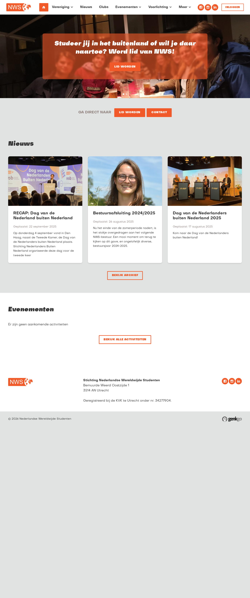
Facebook (201, 7)
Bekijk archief (125, 275)
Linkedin (215, 7)
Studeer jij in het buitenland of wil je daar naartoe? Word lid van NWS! (123, 94)
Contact (159, 112)
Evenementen (31, 310)
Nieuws (21, 144)
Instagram (208, 7)
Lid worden (125, 67)
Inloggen (232, 7)
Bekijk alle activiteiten (125, 339)
